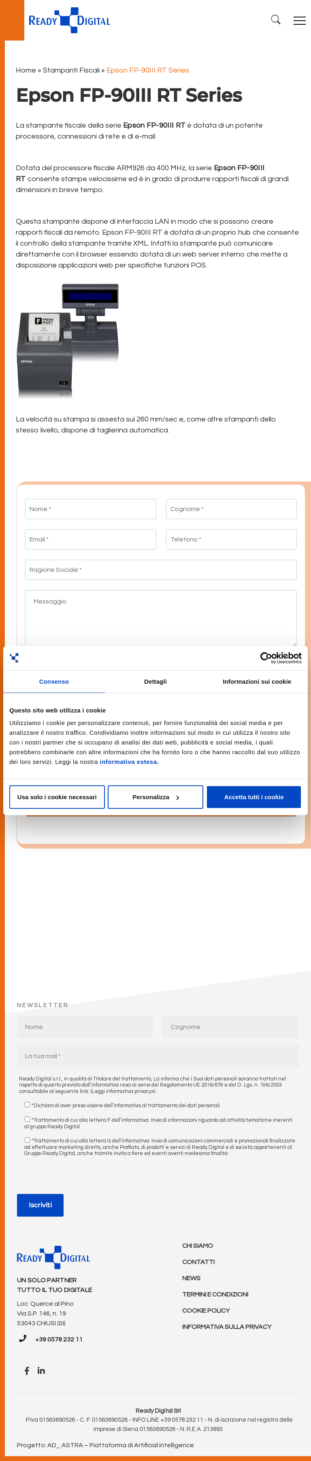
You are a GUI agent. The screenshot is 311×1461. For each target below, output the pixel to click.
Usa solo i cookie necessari (57, 797)
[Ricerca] (276, 20)
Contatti (198, 1262)
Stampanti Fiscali (71, 70)
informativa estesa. (129, 761)
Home (26, 70)
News (191, 1278)
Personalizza (155, 797)
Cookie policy (206, 1310)
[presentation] (78, 1178)
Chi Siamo (197, 1246)
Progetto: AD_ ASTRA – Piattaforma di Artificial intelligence (105, 1445)
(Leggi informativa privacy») (123, 1091)
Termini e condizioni (215, 1294)
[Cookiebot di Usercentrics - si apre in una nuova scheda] (266, 658)
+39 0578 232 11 (59, 1339)
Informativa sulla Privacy (226, 1327)
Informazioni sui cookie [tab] (257, 681)
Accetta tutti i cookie (254, 797)
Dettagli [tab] (155, 681)
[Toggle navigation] (299, 20)
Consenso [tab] (54, 681)
